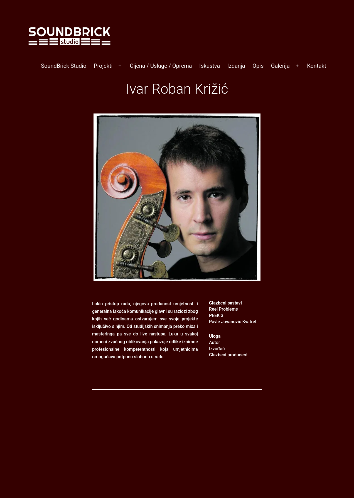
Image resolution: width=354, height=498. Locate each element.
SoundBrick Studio (63, 65)
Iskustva (209, 65)
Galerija (280, 65)
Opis (258, 65)
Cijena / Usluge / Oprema (161, 65)
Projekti (103, 65)
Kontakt (316, 65)
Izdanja (236, 65)
